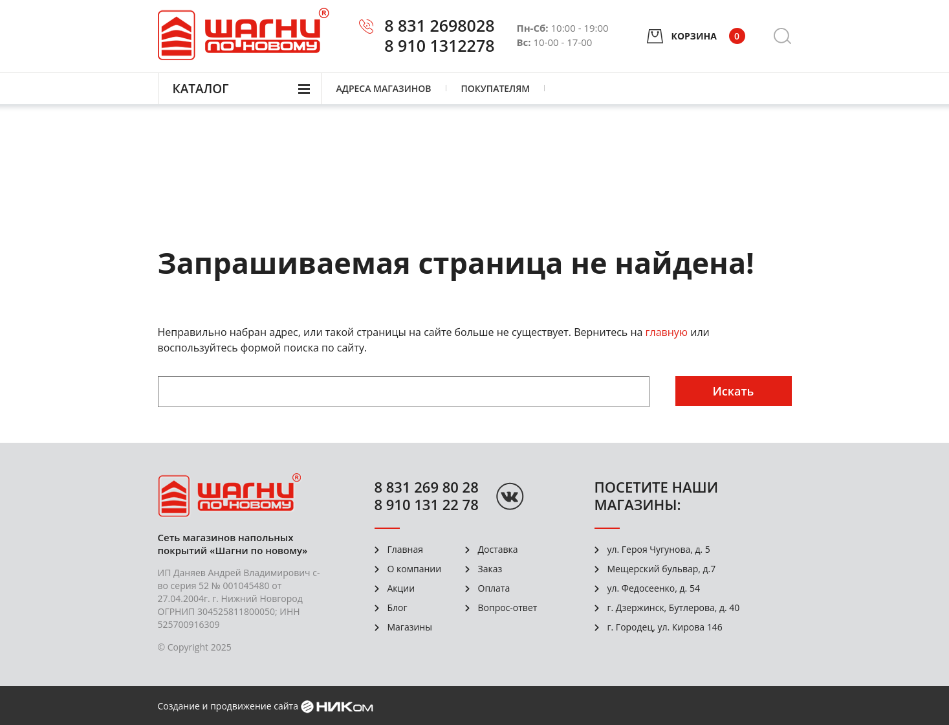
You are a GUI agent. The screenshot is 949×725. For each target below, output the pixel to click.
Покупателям (495, 88)
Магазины (409, 627)
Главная (405, 549)
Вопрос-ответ (508, 607)
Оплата (494, 588)
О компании (414, 569)
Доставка (498, 549)
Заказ (490, 569)
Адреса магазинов (383, 88)
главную (667, 332)
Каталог (201, 88)
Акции (401, 588)
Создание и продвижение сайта (228, 706)
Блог (397, 607)
